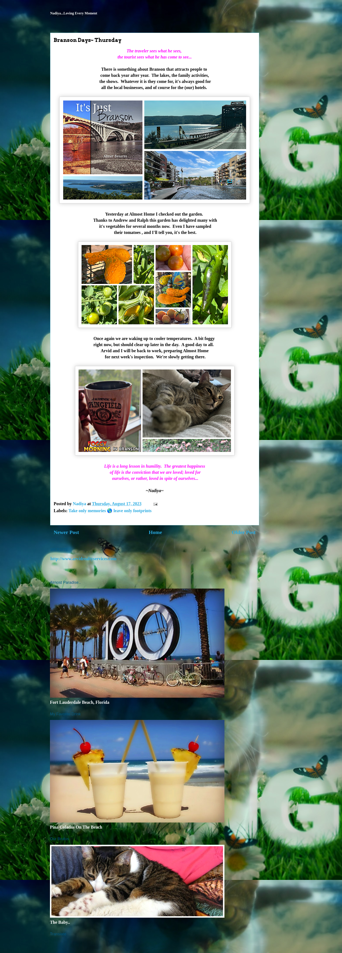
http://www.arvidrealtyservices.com (83, 558)
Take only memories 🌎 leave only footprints (110, 510)
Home (155, 532)
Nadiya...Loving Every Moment (73, 13)
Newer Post (66, 532)
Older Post (244, 532)
